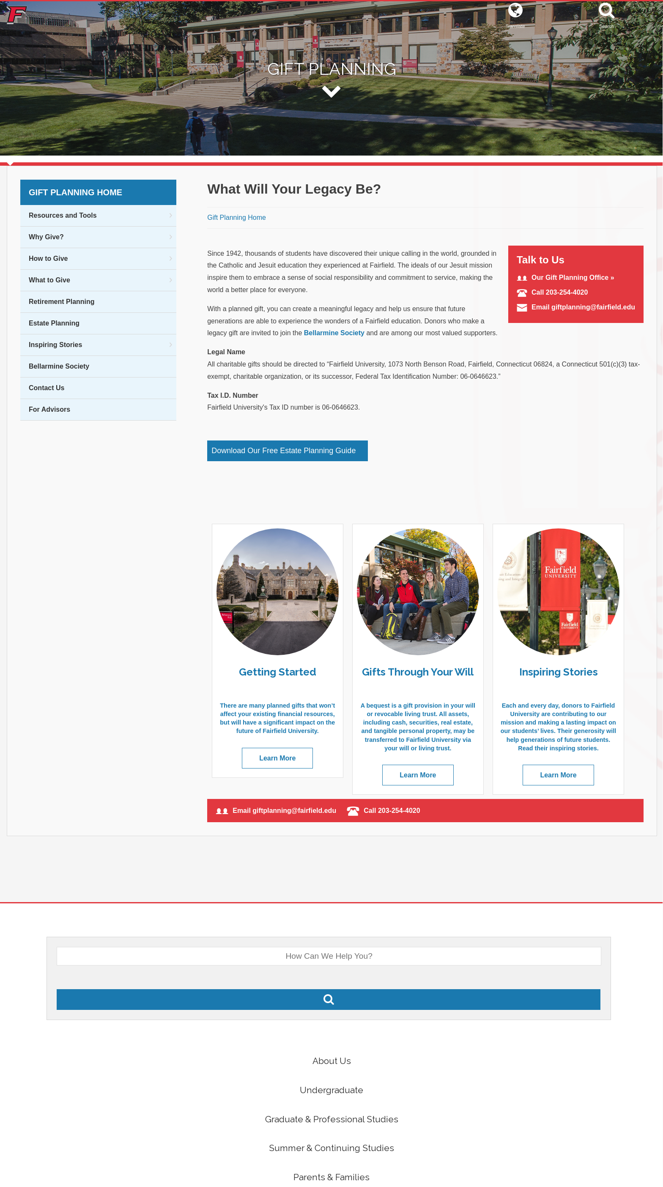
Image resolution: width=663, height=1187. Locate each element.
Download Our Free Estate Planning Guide (283, 450)
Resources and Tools (63, 215)
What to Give (49, 280)
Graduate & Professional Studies (331, 1119)
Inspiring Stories (55, 344)
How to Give (48, 258)
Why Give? (46, 237)
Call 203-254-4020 (552, 292)
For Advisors (49, 409)
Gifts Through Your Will (418, 672)
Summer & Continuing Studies (331, 1148)
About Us (331, 1061)
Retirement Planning (62, 301)
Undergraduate (331, 1090)
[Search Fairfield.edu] (328, 999)
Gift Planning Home (75, 192)
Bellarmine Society (59, 366)
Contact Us (46, 387)
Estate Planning (54, 323)
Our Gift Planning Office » (565, 277)
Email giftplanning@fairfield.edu (576, 307)
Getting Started (277, 672)
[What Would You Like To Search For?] (329, 956)
